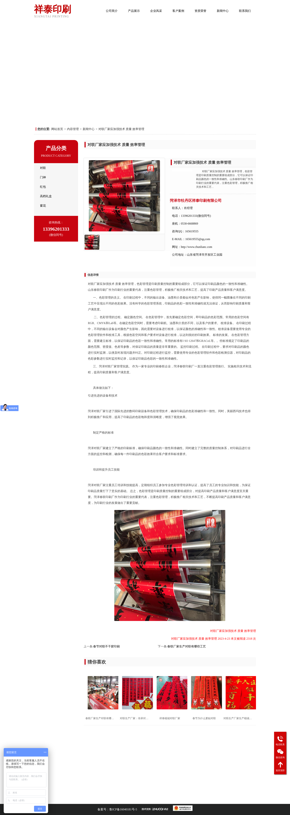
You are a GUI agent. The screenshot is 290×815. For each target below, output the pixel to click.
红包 (43, 186)
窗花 (43, 205)
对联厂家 (148, 799)
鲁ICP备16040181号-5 (123, 809)
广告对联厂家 (102, 799)
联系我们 (245, 10)
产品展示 (134, 10)
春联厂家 (135, 799)
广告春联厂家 (120, 799)
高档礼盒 (46, 196)
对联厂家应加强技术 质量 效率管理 (121, 129)
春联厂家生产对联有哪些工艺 (186, 646)
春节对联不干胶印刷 (106, 646)
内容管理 (73, 129)
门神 (43, 177)
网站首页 (89, 10)
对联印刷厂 (68, 799)
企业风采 (156, 10)
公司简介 (112, 10)
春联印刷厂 (53, 799)
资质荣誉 (200, 10)
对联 (43, 167)
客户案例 (178, 10)
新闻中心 (223, 10)
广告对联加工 (84, 799)
